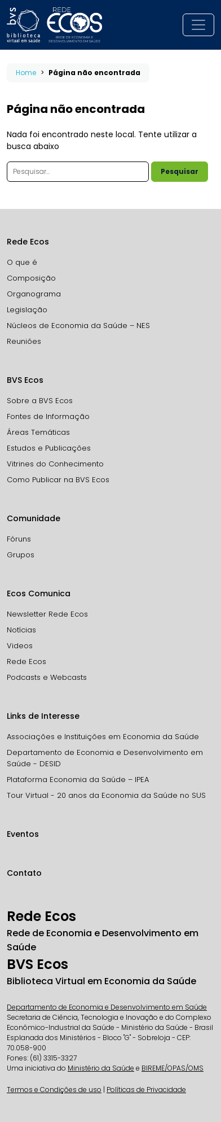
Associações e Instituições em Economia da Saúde (103, 736)
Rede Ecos (28, 241)
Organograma (34, 294)
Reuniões (24, 341)
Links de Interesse (43, 716)
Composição (31, 278)
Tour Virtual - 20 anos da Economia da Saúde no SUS (106, 795)
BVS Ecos (25, 380)
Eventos (23, 834)
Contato (24, 873)
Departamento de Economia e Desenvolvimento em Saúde (107, 1007)
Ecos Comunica (38, 593)
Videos (20, 645)
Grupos (20, 554)
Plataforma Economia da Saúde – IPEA (78, 779)
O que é (22, 262)
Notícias (21, 630)
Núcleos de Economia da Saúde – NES (78, 325)
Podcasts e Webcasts (47, 677)
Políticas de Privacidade (146, 1089)
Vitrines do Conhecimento (55, 464)
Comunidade (33, 518)
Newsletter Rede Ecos (47, 614)
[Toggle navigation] (198, 25)
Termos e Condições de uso (54, 1089)
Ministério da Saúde (101, 1068)
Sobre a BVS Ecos (40, 400)
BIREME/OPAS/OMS (173, 1068)
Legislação (27, 309)
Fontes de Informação (48, 416)
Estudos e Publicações (49, 448)
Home (26, 72)
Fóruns (19, 539)
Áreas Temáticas (38, 432)
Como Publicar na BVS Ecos (58, 479)
